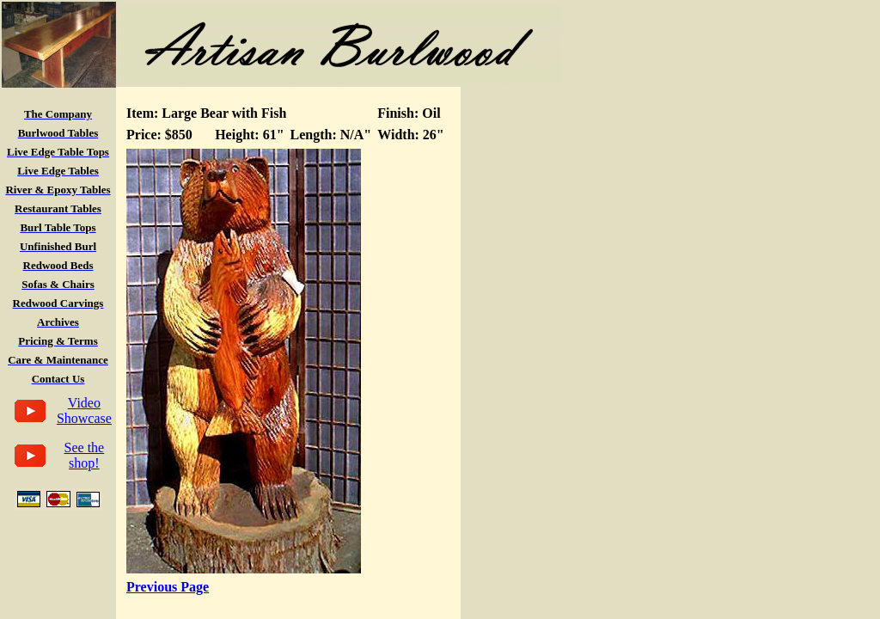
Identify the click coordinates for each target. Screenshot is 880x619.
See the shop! (84, 455)
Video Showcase (84, 410)
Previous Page (167, 586)
